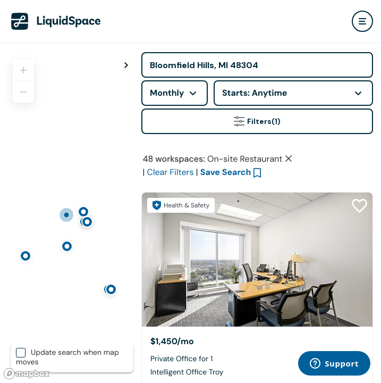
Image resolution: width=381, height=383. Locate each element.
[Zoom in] (23, 70)
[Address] (257, 65)
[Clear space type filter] (288, 158)
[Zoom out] (23, 92)
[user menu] (362, 21)
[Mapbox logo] (26, 374)
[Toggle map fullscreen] (126, 65)
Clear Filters (170, 172)
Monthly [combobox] (167, 92)
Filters (257, 121)
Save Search (225, 172)
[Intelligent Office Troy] (257, 260)
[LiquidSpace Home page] (56, 21)
